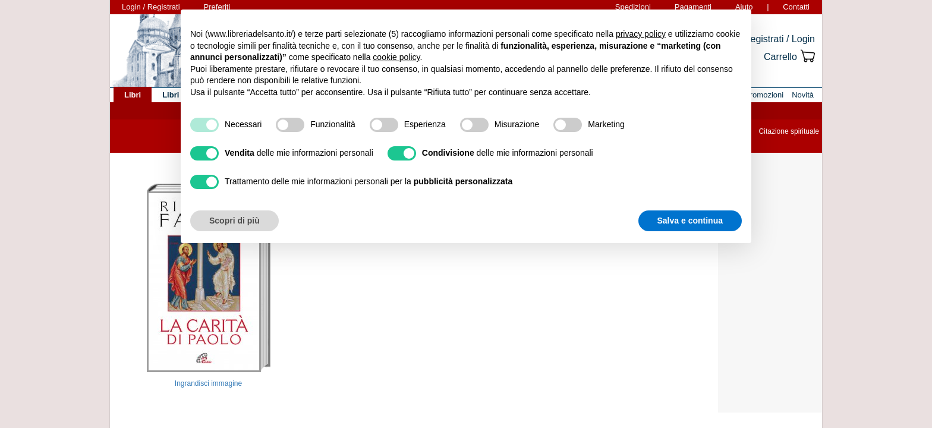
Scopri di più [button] (234, 220)
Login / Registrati (151, 6)
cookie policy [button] (396, 57)
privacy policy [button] (641, 34)
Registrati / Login (779, 39)
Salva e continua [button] (690, 220)
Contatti (796, 6)
